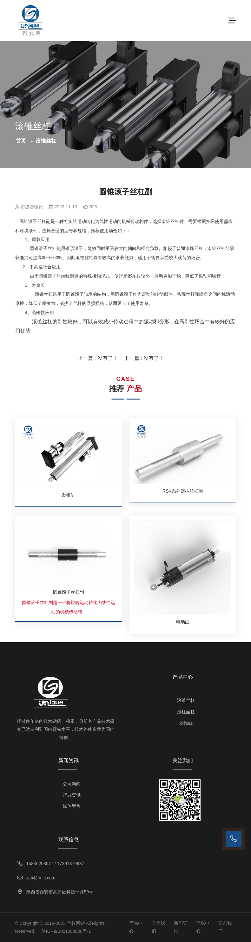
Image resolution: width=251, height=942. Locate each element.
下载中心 (202, 926)
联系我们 (225, 926)
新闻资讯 (180, 926)
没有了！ (107, 358)
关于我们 (158, 926)
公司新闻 (72, 783)
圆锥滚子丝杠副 (68, 592)
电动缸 (182, 621)
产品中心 (135, 926)
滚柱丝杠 (186, 711)
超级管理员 (32, 206)
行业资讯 (72, 794)
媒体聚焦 (72, 806)
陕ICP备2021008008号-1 (66, 931)
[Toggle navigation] (232, 20)
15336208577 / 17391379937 (51, 863)
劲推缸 (68, 495)
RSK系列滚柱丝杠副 (182, 491)
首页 (21, 141)
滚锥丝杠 (186, 700)
